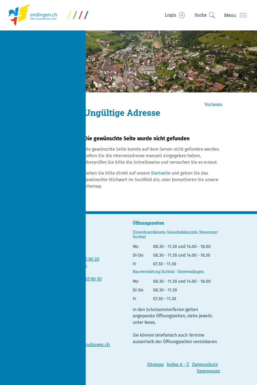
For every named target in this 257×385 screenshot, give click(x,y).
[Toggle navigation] (235, 15)
